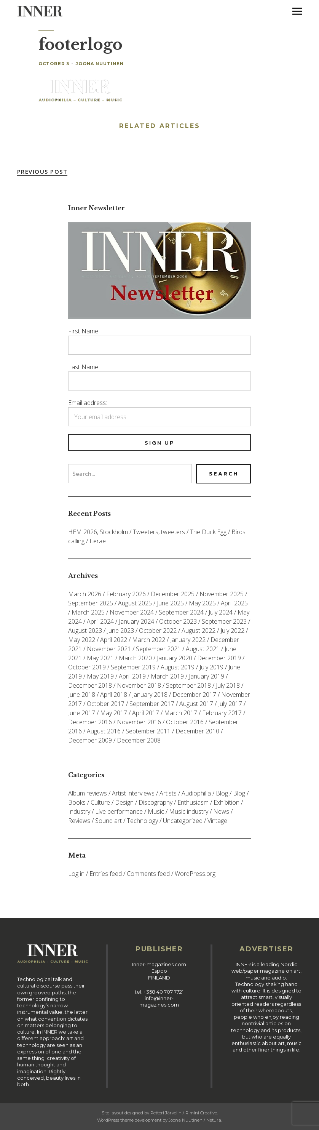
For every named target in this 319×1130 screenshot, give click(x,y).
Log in (76, 873)
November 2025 (221, 594)
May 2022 (81, 639)
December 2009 (90, 740)
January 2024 (136, 621)
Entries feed (105, 873)
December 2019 (219, 658)
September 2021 (158, 649)
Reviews (79, 820)
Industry (79, 811)
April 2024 (100, 621)
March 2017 (180, 713)
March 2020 (135, 658)
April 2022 (113, 639)
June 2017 (81, 713)
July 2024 (221, 612)
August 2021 (203, 649)
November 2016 (139, 722)
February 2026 (126, 594)
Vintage (217, 820)
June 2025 (170, 603)
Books (77, 802)
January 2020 (174, 658)
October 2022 (158, 630)
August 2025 (135, 603)
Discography (155, 802)
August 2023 (85, 630)
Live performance (119, 811)
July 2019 (211, 667)
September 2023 (224, 621)
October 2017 (105, 703)
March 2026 (84, 594)
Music (156, 811)
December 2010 (197, 731)
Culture (100, 802)
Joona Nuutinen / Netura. (195, 1120)
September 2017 (151, 703)
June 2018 (81, 694)
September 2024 (181, 612)
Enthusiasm (193, 802)
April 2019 (132, 676)
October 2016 (185, 722)
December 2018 (90, 685)
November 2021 (109, 649)
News (221, 811)
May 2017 (113, 713)
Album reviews (87, 793)
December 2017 (194, 694)
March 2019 (167, 676)
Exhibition (226, 802)
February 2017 (222, 713)
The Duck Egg (208, 532)
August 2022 (198, 630)
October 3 (53, 63)
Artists (168, 793)
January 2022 (188, 639)
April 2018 (113, 694)
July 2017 (230, 703)
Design (124, 802)
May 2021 (100, 658)
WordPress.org (195, 873)
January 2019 (206, 676)
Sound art (108, 820)
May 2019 (100, 676)
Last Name (83, 367)
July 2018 (228, 685)
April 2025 (234, 603)
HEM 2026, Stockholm (98, 532)
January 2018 (149, 694)
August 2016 (104, 731)
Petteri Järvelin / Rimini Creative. (184, 1113)
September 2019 (133, 667)
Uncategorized (183, 820)
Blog (222, 793)
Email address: (87, 403)
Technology (142, 820)
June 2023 (120, 630)
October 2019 (87, 667)
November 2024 (132, 612)
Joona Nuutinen (100, 63)
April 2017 (145, 713)
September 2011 (148, 731)
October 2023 (178, 621)
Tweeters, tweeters (159, 532)
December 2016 (90, 722)
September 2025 (90, 603)
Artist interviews (133, 793)
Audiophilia (196, 793)
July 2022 (232, 630)
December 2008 (139, 740)
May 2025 (202, 603)
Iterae (97, 541)
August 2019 (178, 667)
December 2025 (173, 594)
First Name (83, 331)
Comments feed (148, 873)
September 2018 (188, 685)
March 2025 (88, 612)
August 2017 (196, 703)
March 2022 (148, 639)
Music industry (188, 811)
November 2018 (139, 685)
